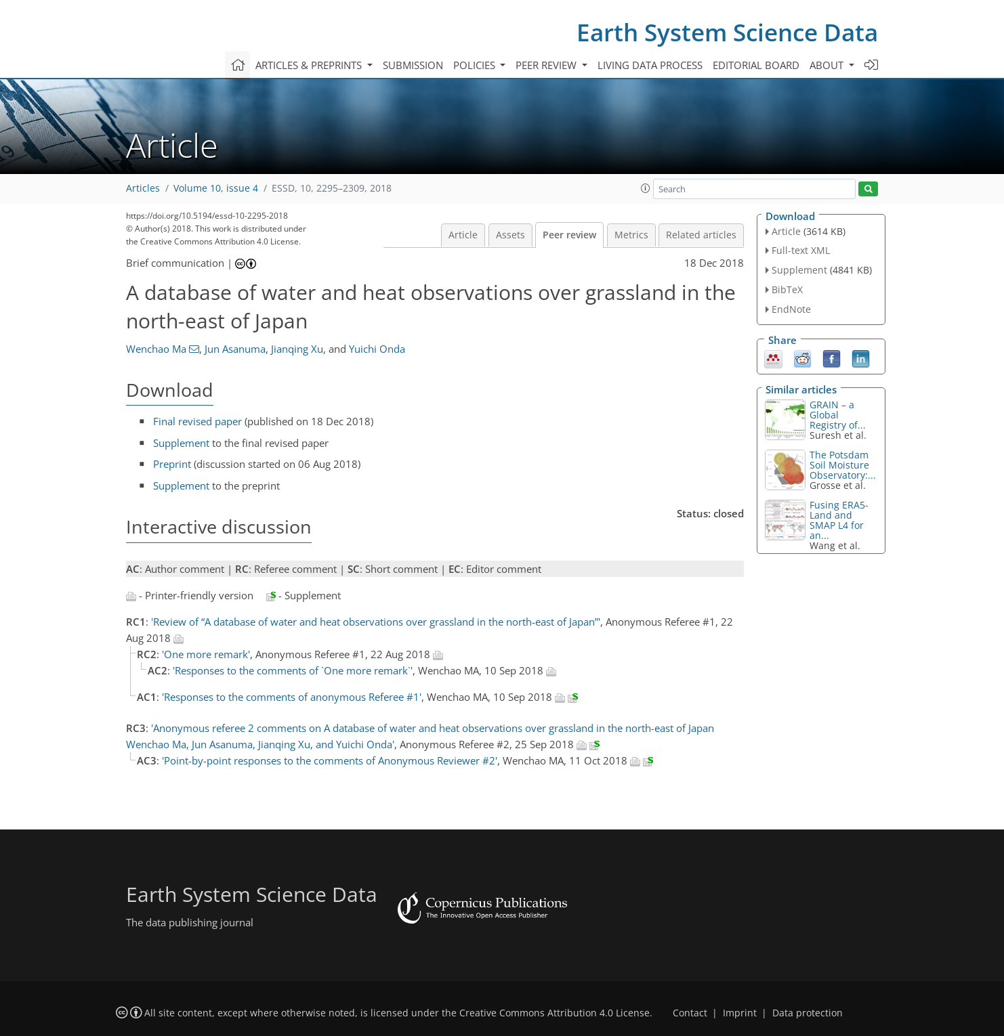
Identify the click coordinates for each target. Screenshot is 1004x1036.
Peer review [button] (547, 65)
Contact (690, 1013)
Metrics (631, 235)
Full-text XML (801, 250)
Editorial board (756, 65)
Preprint (172, 464)
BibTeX (787, 289)
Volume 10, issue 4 (215, 188)
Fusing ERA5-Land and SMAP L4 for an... (839, 520)
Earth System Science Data (727, 32)
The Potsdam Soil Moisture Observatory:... (843, 464)
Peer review (569, 235)
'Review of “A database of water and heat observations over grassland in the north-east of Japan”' (375, 621)
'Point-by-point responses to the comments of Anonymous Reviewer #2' (329, 760)
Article (463, 235)
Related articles (701, 235)
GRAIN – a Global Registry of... (838, 414)
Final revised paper (197, 421)
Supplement (181, 443)
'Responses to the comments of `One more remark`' (293, 670)
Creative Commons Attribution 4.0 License (554, 1013)
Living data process (650, 65)
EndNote (791, 309)
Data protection (807, 1013)
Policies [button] (475, 65)
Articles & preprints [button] (309, 65)
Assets (510, 235)
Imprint (740, 1013)
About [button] (828, 65)
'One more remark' (206, 654)
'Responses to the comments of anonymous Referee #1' (291, 697)
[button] (645, 188)
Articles (143, 188)
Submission (413, 65)
